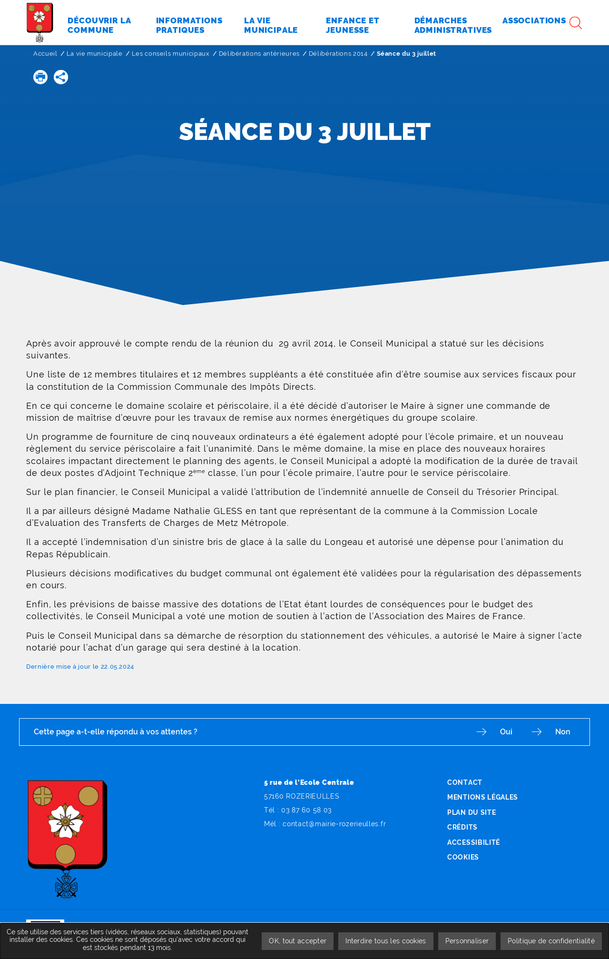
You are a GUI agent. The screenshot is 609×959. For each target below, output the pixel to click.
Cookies (463, 857)
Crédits (462, 827)
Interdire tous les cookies (385, 941)
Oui (506, 731)
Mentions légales (482, 797)
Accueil (45, 53)
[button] (40, 77)
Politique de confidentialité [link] (551, 941)
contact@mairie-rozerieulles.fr (334, 824)
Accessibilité (473, 842)
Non (562, 731)
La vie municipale (95, 53)
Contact (464, 782)
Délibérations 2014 (338, 53)
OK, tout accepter (297, 941)
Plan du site (471, 812)
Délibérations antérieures (259, 53)
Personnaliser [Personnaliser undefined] (467, 941)
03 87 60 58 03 (306, 810)
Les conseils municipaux (171, 53)
